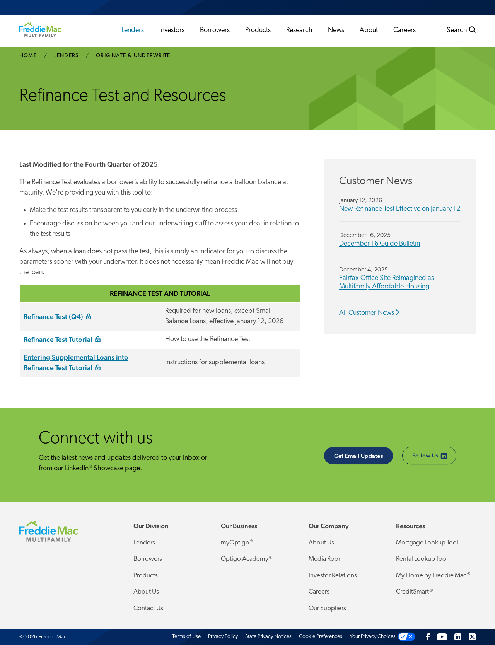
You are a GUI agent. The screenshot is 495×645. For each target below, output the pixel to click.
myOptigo (237, 542)
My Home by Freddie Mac (433, 575)
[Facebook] (428, 637)
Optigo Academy (246, 559)
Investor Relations (333, 575)
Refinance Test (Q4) (53, 316)
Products (258, 30)
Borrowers (215, 30)
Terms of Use (186, 637)
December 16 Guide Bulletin (379, 243)
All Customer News (366, 313)
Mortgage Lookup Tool (427, 542)
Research (299, 30)
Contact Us (148, 608)
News (336, 30)
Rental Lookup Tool (422, 559)
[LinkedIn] (457, 637)
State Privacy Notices (268, 637)
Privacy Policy (223, 637)
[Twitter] (472, 637)
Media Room (326, 559)
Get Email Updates (358, 455)
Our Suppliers (327, 608)
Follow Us (429, 456)
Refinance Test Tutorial (58, 339)
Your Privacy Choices (373, 637)
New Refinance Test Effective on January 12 (399, 209)
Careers (404, 30)
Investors (171, 30)
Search (461, 30)
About (369, 30)
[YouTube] (442, 637)
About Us (146, 592)
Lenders (132, 30)
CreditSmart (414, 592)
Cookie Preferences (320, 637)
